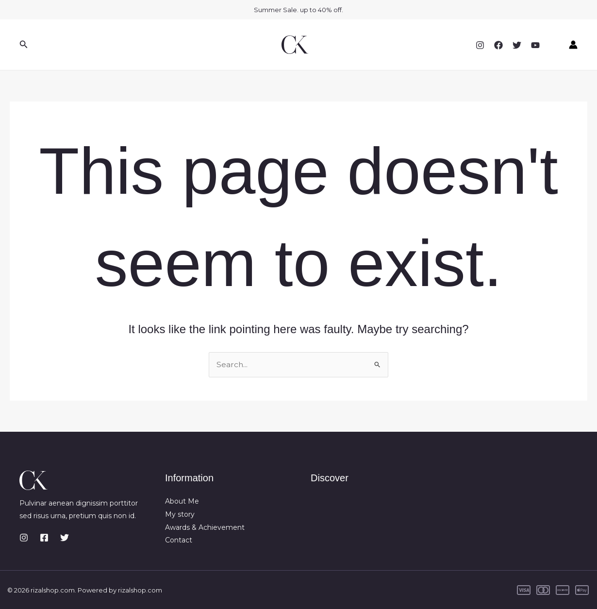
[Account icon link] (573, 44)
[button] (23, 44)
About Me (182, 501)
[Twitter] (517, 45)
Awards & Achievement (205, 527)
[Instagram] (480, 45)
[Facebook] (498, 45)
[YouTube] (535, 45)
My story (180, 514)
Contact (178, 540)
